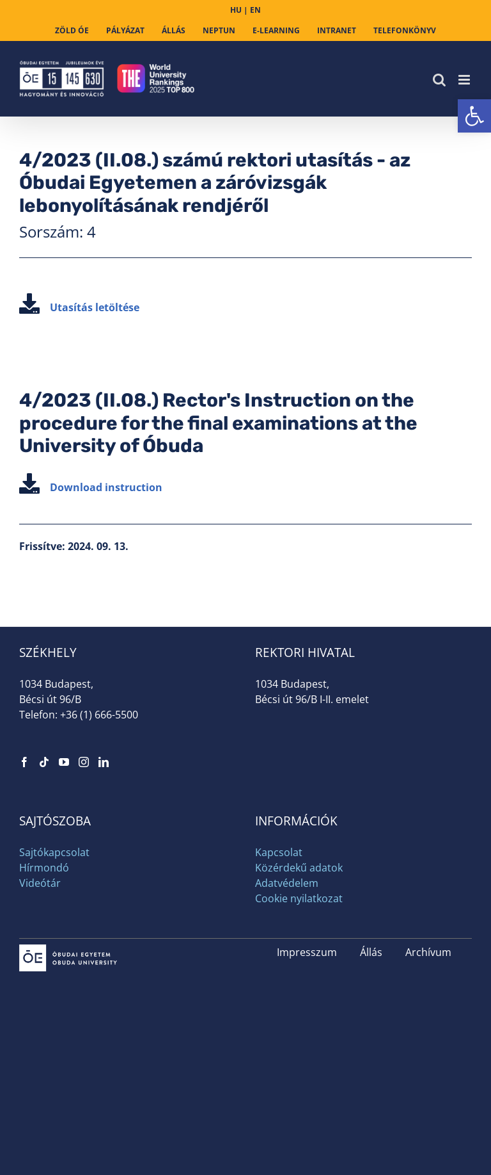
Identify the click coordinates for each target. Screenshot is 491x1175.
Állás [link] (371, 952)
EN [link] (255, 9)
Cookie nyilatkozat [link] (299, 898)
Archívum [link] (428, 952)
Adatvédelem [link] (286, 883)
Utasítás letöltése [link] (79, 307)
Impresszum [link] (307, 952)
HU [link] (236, 9)
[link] (474, 116)
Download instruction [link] (90, 487)
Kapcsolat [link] (278, 852)
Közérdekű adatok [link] (299, 868)
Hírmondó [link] (44, 868)
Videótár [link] (40, 883)
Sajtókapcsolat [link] (54, 852)
